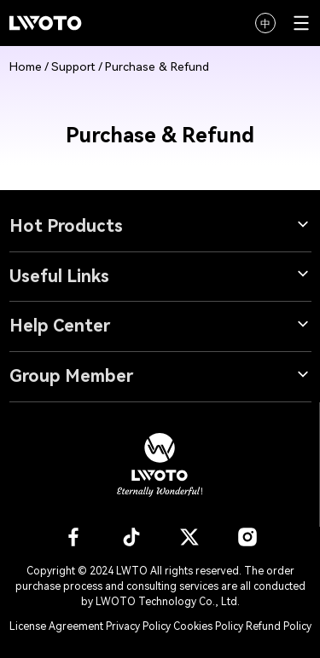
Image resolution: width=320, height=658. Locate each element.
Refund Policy (278, 626)
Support (73, 66)
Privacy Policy (138, 626)
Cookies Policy (209, 626)
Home (25, 66)
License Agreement (56, 626)
